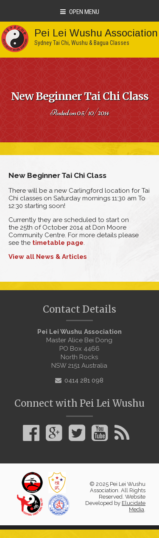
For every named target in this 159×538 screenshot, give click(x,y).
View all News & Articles (47, 257)
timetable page (58, 243)
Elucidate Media (133, 506)
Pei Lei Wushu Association (96, 33)
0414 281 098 (83, 380)
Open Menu (79, 12)
